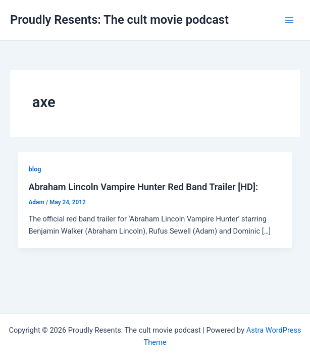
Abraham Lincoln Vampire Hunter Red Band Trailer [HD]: (142, 186)
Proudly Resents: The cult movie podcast (119, 20)
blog (34, 169)
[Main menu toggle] (289, 20)
